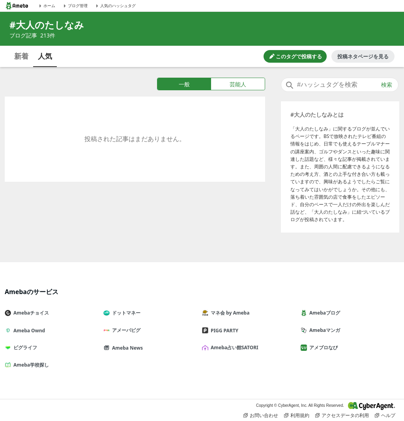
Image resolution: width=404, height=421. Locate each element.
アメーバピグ (125, 330)
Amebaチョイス (30, 312)
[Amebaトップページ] (17, 5)
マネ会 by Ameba (229, 312)
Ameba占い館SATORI (233, 347)
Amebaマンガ (323, 330)
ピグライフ (24, 347)
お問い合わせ (260, 415)
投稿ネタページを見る (363, 56)
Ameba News (126, 348)
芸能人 (238, 84)
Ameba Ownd (28, 330)
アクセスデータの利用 (342, 415)
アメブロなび (322, 347)
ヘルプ (385, 415)
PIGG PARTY (223, 330)
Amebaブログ (323, 312)
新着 (21, 56)
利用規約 (296, 415)
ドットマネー (125, 312)
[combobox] (339, 85)
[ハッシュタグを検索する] (339, 85)
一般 (184, 84)
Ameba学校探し (30, 364)
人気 (45, 56)
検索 (386, 85)
